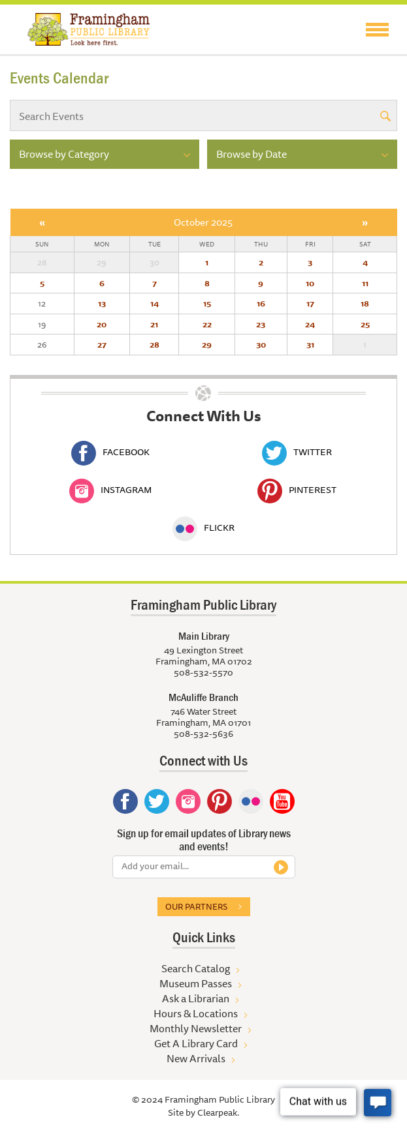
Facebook (110, 452)
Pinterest (296, 490)
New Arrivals (196, 1058)
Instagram (110, 490)
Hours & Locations (196, 1013)
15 (207, 303)
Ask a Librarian (195, 998)
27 (101, 344)
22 (207, 324)
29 (207, 344)
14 (154, 303)
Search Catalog (195, 968)
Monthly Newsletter (196, 1028)
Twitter (297, 452)
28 (154, 344)
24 (310, 324)
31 (310, 344)
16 (261, 303)
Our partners (196, 906)
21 (154, 324)
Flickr (203, 527)
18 (365, 303)
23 (260, 324)
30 (261, 344)
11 (365, 283)
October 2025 (203, 222)
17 (310, 303)
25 (365, 324)
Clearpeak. (218, 1112)
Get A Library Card (196, 1043)
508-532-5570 (203, 672)
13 (102, 303)
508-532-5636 (203, 733)
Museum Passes (195, 983)
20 (101, 324)
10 (310, 283)
